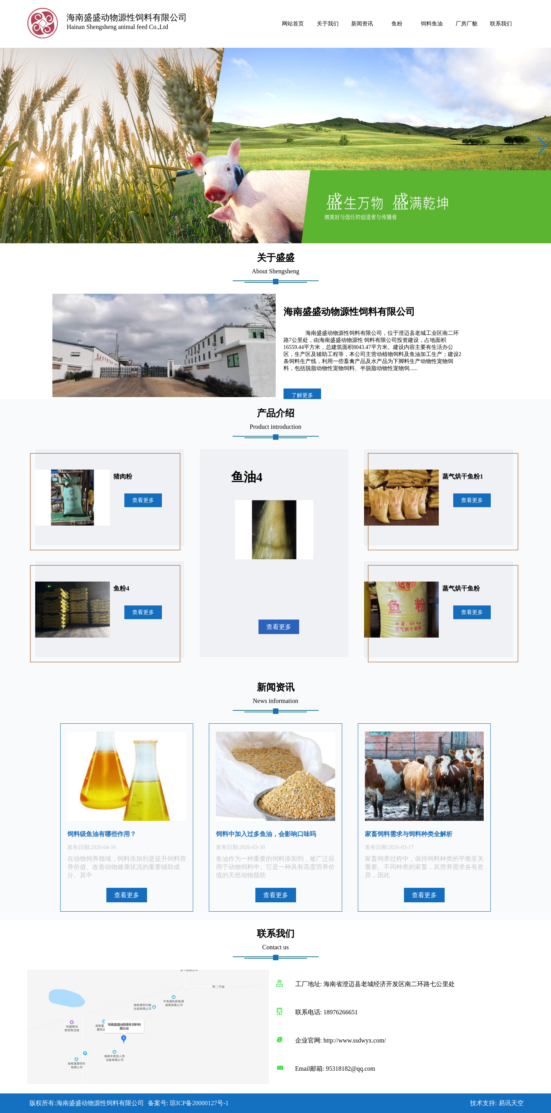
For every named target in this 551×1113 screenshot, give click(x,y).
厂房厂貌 (466, 24)
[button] (542, 145)
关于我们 (328, 24)
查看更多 (143, 500)
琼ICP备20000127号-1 (199, 1103)
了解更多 (302, 395)
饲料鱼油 (432, 24)
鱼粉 (396, 24)
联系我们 (501, 24)
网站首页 (293, 24)
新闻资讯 (362, 24)
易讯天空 (511, 1103)
